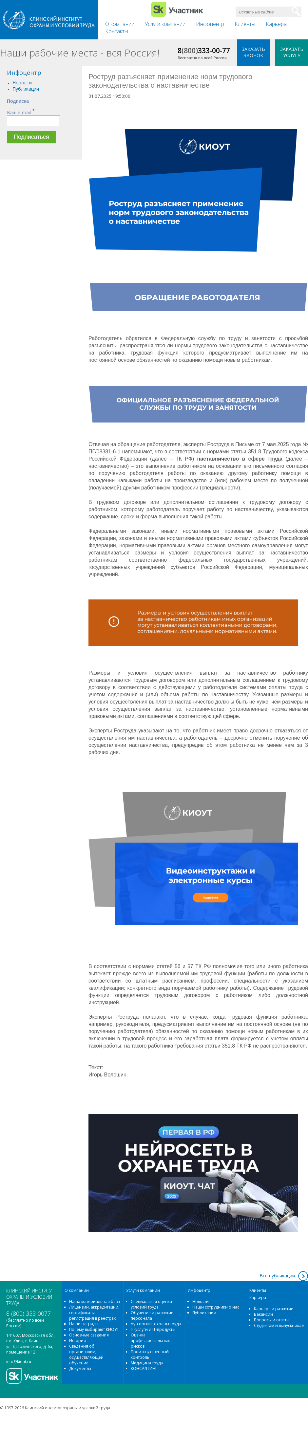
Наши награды (83, 1324)
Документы (80, 1368)
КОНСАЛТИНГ (144, 1368)
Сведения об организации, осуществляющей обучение (86, 1354)
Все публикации (277, 1275)
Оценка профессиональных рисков (150, 1340)
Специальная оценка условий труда (151, 1304)
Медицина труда (147, 1363)
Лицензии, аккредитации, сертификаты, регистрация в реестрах (94, 1312)
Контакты (116, 31)
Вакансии (263, 1314)
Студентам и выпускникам (279, 1325)
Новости (22, 82)
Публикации (25, 89)
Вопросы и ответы (271, 1320)
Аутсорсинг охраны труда (156, 1324)
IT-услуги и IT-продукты (153, 1329)
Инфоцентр (210, 24)
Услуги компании (165, 24)
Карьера (276, 24)
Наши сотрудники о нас (215, 1307)
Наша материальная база (94, 1301)
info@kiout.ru (18, 1361)
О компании (119, 24)
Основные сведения (89, 1335)
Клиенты (245, 24)
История (77, 1340)
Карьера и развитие (273, 1309)
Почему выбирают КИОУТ (94, 1329)
